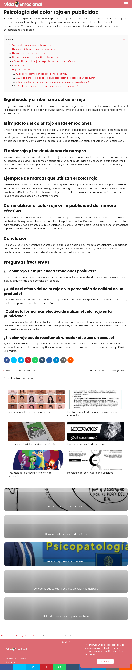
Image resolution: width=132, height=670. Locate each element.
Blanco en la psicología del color (21, 370)
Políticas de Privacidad (16, 658)
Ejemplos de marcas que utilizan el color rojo (35, 57)
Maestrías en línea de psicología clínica (107, 370)
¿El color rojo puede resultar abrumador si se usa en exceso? (47, 86)
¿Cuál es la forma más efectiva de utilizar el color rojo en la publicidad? (52, 81)
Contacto (10, 662)
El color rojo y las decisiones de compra (32, 53)
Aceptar (105, 661)
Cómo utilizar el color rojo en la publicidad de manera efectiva (44, 61)
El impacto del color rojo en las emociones (33, 49)
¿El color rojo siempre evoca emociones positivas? (41, 73)
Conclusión (18, 65)
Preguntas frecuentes (23, 69)
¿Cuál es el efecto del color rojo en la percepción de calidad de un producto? (56, 77)
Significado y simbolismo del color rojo (31, 45)
